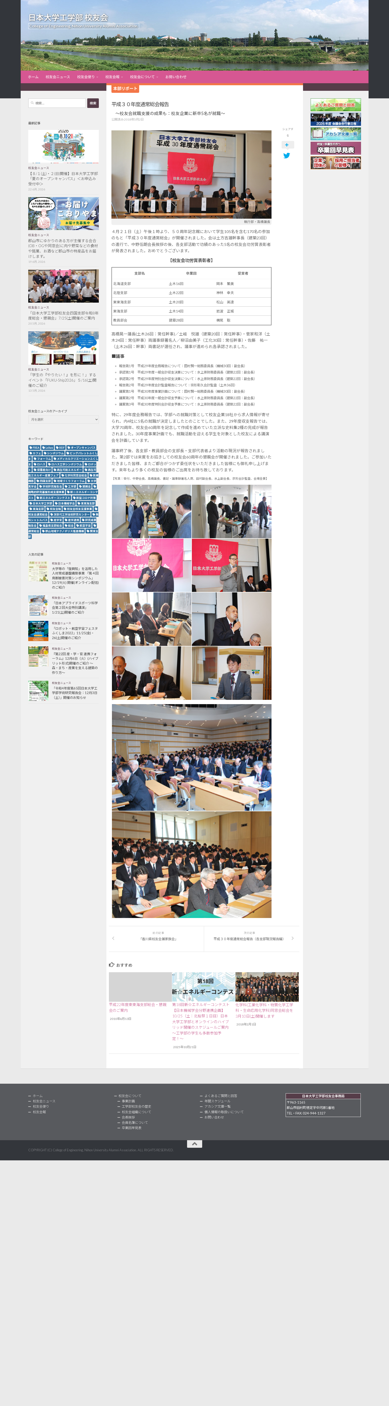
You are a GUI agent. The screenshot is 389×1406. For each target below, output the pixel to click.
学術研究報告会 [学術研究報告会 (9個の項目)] (52, 486)
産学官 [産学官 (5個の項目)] (58, 520)
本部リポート (125, 88)
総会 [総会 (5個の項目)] (71, 525)
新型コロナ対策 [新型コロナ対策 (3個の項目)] (86, 497)
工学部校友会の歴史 (136, 1106)
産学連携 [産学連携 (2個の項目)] (73, 520)
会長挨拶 (128, 1117)
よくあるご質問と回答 (220, 1096)
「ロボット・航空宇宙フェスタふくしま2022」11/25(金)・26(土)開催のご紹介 (75, 633)
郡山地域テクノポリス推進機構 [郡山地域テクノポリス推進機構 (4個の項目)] (64, 531)
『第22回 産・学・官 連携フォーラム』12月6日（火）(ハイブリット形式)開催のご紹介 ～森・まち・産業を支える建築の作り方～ (75, 663)
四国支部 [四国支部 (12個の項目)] (45, 480)
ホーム (33, 77)
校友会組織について (136, 1112)
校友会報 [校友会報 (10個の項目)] (55, 508)
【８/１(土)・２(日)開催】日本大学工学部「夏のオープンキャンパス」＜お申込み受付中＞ (63, 178)
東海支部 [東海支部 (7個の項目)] (38, 508)
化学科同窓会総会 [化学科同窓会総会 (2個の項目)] (76, 475)
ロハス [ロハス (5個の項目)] (41, 464)
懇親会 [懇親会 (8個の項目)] (86, 486)
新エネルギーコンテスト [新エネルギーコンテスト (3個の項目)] (55, 497)
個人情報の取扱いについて (224, 1112)
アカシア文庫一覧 (217, 1106)
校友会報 (112, 77)
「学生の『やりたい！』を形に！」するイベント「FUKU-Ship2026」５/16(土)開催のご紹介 (62, 380)
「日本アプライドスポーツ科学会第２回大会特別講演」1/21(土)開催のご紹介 (75, 607)
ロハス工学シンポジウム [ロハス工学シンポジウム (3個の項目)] (66, 464)
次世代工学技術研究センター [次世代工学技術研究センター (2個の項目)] (72, 514)
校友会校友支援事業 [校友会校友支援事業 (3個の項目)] (79, 508)
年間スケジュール (217, 1101)
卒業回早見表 (131, 1128)
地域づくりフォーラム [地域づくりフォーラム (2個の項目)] (71, 480)
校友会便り (86, 77)
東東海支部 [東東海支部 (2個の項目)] (88, 503)
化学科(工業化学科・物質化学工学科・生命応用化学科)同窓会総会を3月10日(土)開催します (264, 1010)
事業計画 (128, 1101)
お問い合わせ (176, 77)
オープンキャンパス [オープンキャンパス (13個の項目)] (83, 447)
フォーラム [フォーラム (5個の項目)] (44, 458)
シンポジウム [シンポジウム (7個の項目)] (55, 453)
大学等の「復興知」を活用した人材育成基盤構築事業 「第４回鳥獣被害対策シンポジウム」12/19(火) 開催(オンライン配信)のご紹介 (75, 578)
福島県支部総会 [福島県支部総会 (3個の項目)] (52, 525)
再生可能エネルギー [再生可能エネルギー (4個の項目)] (69, 469)
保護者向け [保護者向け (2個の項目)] (44, 469)
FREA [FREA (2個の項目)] (36, 447)
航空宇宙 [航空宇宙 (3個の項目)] (85, 525)
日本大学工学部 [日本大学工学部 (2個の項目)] (42, 503)
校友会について (142, 77)
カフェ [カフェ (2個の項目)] (37, 453)
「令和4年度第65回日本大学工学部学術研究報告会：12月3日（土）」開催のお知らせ (74, 693)
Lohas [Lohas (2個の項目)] (49, 447)
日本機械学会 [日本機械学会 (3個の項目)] (66, 503)
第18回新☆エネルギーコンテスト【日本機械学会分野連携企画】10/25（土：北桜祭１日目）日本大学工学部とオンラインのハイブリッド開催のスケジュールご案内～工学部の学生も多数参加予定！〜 (201, 1021)
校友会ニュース (58, 77)
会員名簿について (135, 1123)
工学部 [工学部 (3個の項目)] (72, 486)
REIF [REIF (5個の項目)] (62, 447)
